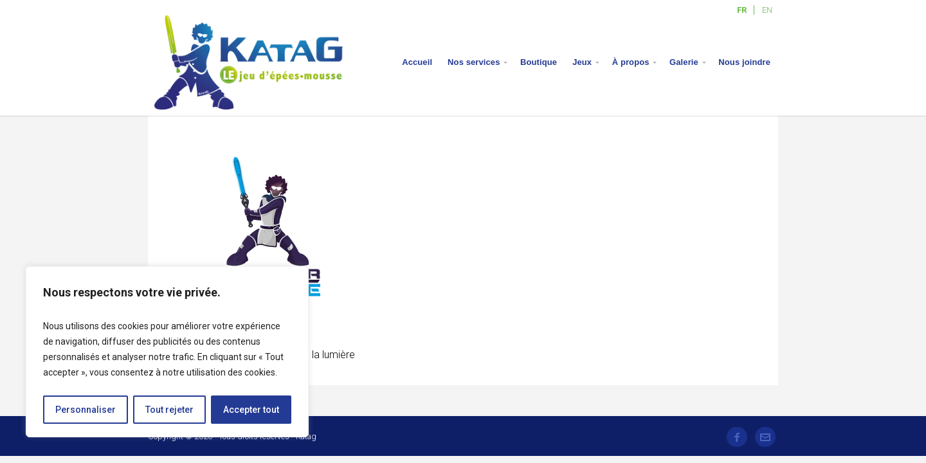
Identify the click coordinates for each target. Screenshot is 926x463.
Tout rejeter (169, 409)
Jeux (582, 62)
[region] (167, 351)
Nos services (474, 62)
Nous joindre (744, 62)
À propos (630, 62)
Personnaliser (85, 409)
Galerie (683, 62)
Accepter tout (251, 409)
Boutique (538, 62)
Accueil (417, 62)
